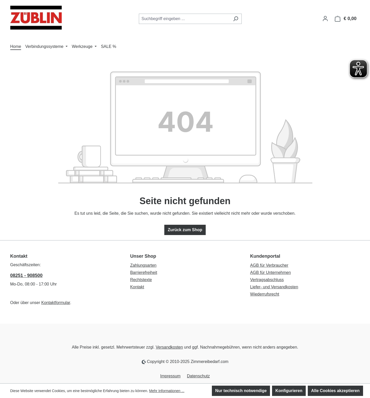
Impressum (170, 376)
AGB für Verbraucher (269, 265)
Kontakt (137, 287)
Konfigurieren (288, 390)
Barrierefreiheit (143, 272)
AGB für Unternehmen (270, 272)
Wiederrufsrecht (264, 294)
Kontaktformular (55, 302)
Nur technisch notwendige (241, 390)
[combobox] (184, 19)
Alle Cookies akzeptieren (335, 390)
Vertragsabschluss (267, 280)
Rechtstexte (141, 280)
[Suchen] (236, 19)
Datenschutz (198, 376)
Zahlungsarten (143, 265)
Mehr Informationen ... (166, 391)
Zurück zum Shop (185, 230)
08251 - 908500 (26, 275)
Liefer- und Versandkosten (274, 287)
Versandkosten (169, 347)
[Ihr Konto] (325, 18)
